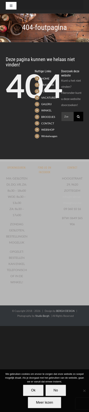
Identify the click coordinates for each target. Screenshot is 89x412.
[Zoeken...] (67, 116)
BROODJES (48, 116)
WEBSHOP (47, 129)
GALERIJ (46, 104)
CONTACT (47, 123)
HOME (45, 78)
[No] (84, 391)
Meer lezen (44, 402)
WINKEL (46, 110)
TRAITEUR (47, 84)
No (56, 390)
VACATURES (49, 97)
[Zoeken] (78, 116)
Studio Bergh (42, 315)
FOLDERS (47, 91)
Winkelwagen (49, 136)
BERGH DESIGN (65, 310)
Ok (33, 390)
